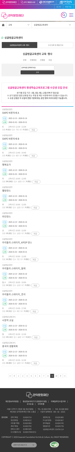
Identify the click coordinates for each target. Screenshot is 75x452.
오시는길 (30, 404)
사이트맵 (41, 404)
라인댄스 (6, 216)
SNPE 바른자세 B (10, 139)
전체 (24, 60)
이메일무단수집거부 (58, 401)
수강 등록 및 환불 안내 (55, 45)
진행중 (42, 60)
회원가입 (68, 6)
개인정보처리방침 (12, 401)
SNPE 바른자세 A (10, 113)
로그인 (58, 6)
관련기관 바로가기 (20, 445)
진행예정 (33, 60)
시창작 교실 (7, 320)
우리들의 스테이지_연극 (14, 294)
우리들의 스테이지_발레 (14, 268)
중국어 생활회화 (10, 346)
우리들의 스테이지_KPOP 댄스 (17, 242)
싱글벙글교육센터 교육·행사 (19, 45)
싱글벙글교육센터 (41, 24)
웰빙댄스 (6, 190)
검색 (37, 72)
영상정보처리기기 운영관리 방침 (35, 401)
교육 (10, 24)
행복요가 (6, 165)
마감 (50, 60)
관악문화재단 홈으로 (13, 16)
